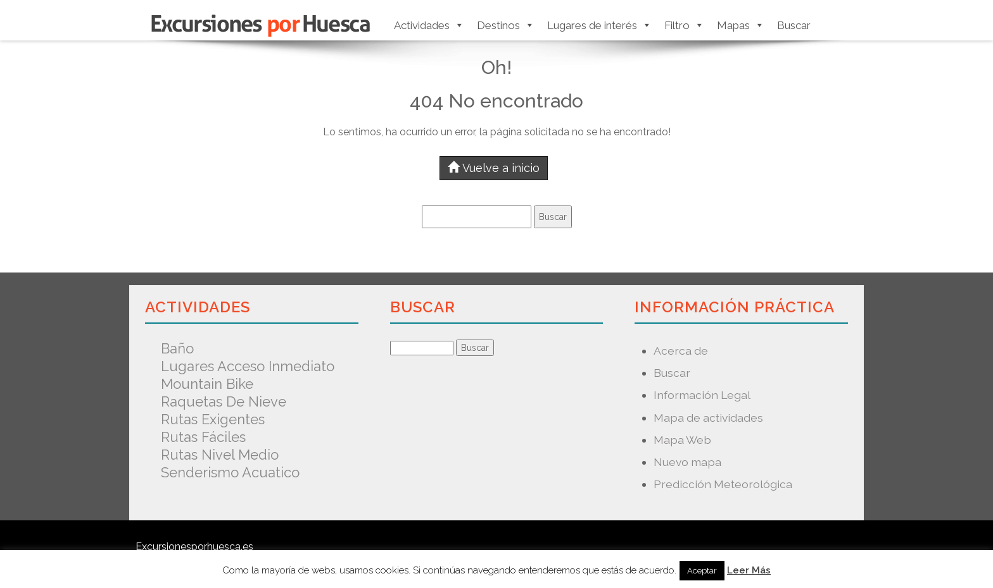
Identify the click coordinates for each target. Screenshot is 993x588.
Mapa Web (682, 439)
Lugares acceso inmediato (247, 366)
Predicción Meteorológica (723, 484)
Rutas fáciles (203, 437)
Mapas (740, 25)
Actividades (429, 25)
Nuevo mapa (687, 462)
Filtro (684, 25)
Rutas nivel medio (220, 454)
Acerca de (681, 350)
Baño (177, 348)
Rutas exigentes (213, 419)
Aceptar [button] (702, 570)
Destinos (505, 25)
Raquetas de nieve (223, 401)
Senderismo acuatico (230, 472)
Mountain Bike (207, 384)
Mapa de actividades (708, 417)
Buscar (794, 25)
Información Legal (702, 394)
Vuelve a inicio (494, 168)
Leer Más (749, 570)
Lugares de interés (599, 25)
